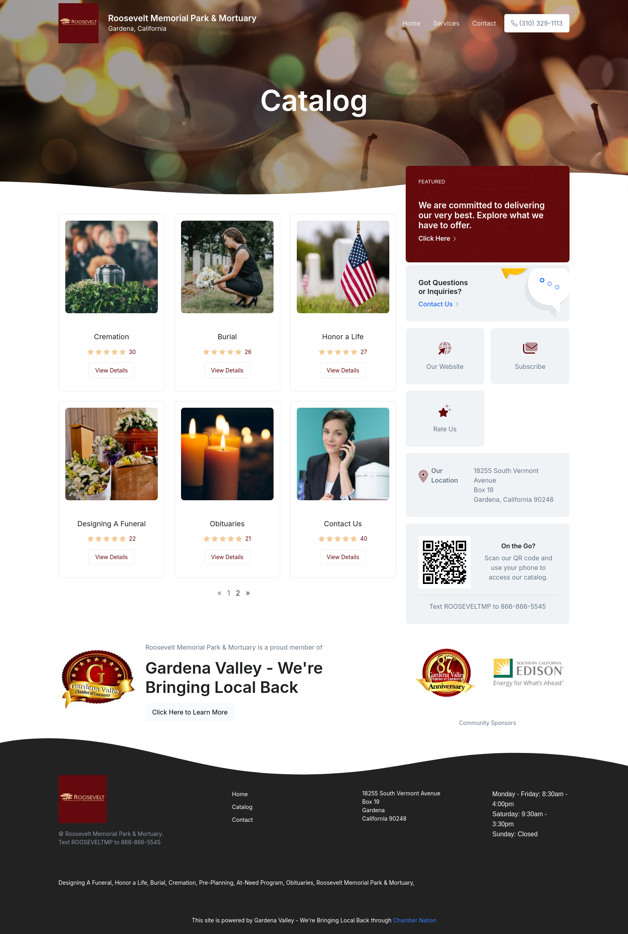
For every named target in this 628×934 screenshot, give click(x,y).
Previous (400, 673)
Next (576, 673)
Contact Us (343, 523)
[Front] (80, 23)
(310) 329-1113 (537, 23)
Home (412, 23)
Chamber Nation (415, 920)
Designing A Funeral (111, 523)
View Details (111, 370)
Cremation (111, 336)
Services (446, 23)
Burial (227, 336)
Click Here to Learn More (190, 712)
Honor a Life (343, 336)
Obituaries (227, 523)
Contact (484, 23)
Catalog (242, 806)
